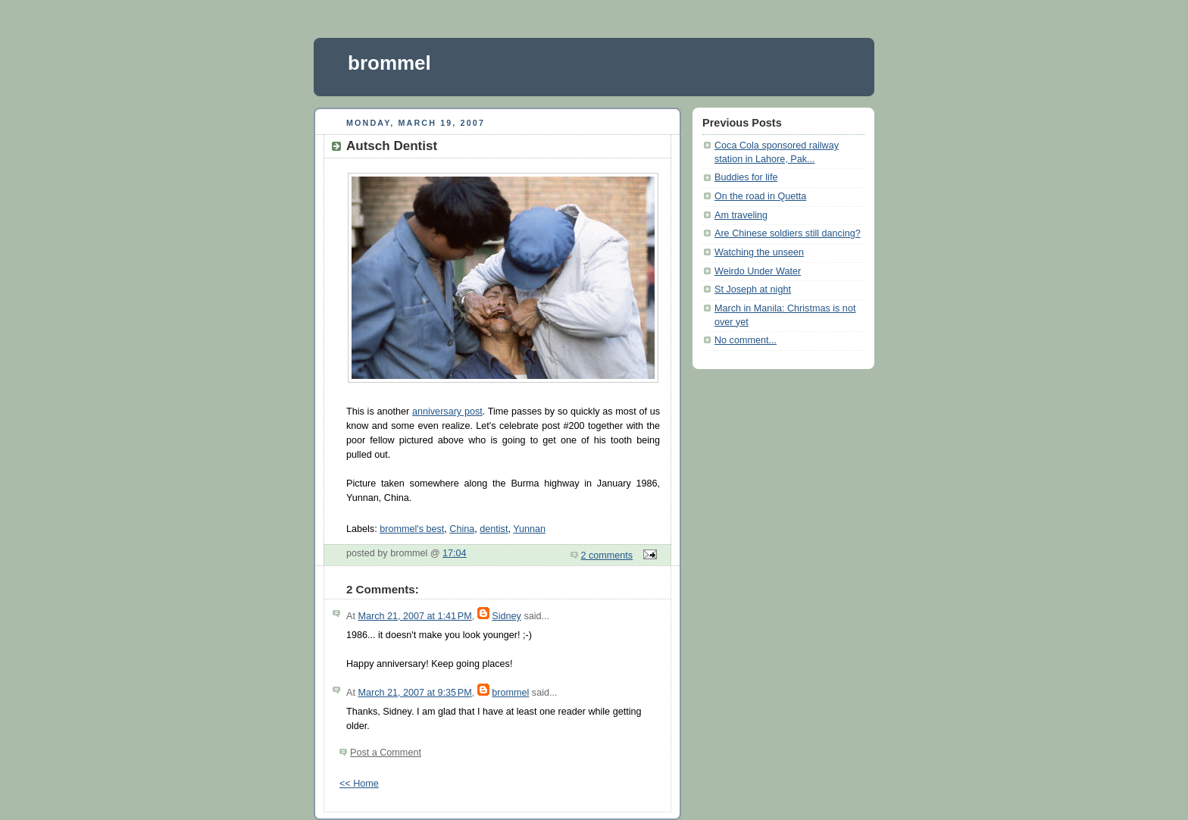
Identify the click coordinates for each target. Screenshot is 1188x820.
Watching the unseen (759, 252)
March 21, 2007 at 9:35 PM (414, 692)
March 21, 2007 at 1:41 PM (414, 616)
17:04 (454, 553)
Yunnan (529, 529)
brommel (389, 63)
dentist (494, 529)
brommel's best (412, 529)
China (461, 529)
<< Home (359, 783)
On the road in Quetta (760, 196)
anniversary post (447, 411)
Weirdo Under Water (757, 271)
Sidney (506, 616)
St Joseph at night (752, 289)
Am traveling (741, 215)
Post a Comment (385, 752)
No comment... (745, 340)
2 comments (607, 555)
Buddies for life (745, 177)
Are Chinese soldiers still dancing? (787, 233)
